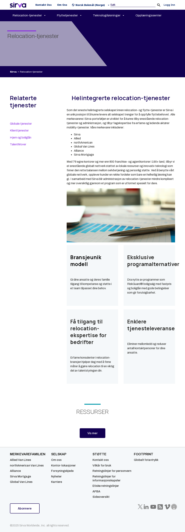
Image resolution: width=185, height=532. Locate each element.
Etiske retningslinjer (105, 485)
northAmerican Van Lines (27, 465)
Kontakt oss (100, 459)
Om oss (56, 459)
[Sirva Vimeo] (167, 507)
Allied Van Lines (20, 459)
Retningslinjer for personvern (111, 470)
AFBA (96, 491)
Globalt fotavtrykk (146, 459)
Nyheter (56, 476)
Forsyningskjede (62, 470)
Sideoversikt (100, 496)
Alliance (15, 470)
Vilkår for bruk (101, 465)
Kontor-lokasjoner (63, 465)
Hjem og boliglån (20, 137)
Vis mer (92, 433)
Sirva (13, 71)
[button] (91, 5)
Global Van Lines (21, 481)
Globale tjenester (21, 123)
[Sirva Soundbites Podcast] (174, 507)
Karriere (56, 481)
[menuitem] (32, 15)
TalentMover (18, 144)
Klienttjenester (19, 130)
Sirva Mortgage (20, 476)
